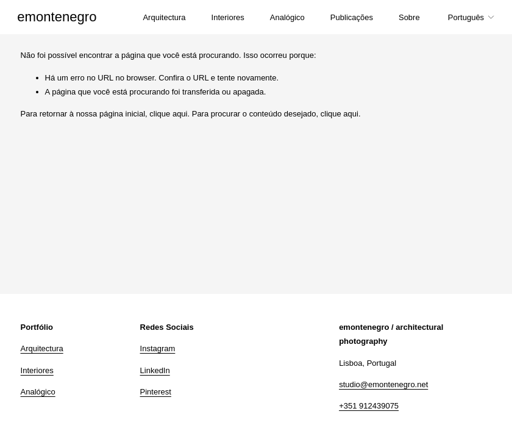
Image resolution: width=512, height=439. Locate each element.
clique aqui (168, 113)
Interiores (224, 18)
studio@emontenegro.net (383, 384)
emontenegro (60, 18)
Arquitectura (161, 18)
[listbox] (468, 19)
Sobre (406, 18)
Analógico (283, 18)
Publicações (348, 18)
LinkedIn (155, 370)
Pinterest (155, 391)
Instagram (158, 348)
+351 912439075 (369, 405)
